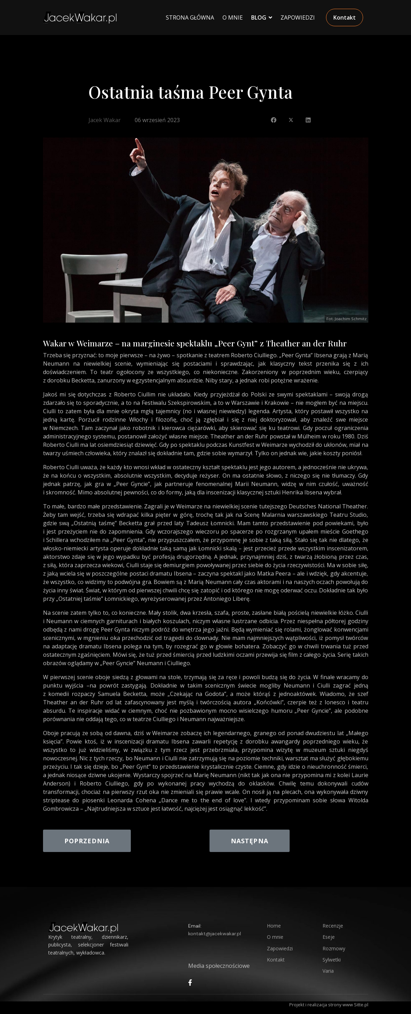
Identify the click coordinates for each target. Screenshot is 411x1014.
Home (274, 925)
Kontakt (344, 17)
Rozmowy (334, 948)
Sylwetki (332, 959)
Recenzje (333, 925)
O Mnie (232, 17)
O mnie (275, 937)
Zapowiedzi (298, 17)
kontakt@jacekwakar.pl (214, 933)
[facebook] (190, 983)
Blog (258, 17)
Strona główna (190, 17)
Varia (328, 970)
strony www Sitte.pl (348, 1004)
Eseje (329, 937)
